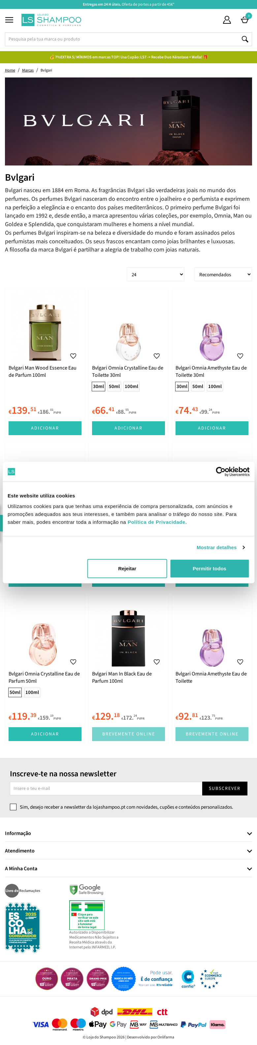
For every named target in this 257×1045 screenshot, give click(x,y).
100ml (131, 386)
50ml (114, 386)
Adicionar (45, 428)
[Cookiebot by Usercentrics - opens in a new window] (220, 472)
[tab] (128, 834)
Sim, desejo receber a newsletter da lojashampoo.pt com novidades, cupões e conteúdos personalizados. (126, 807)
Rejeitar (127, 568)
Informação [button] (18, 834)
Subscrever (225, 788)
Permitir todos (209, 568)
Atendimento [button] (20, 851)
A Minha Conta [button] (21, 869)
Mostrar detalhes (217, 547)
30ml (98, 386)
